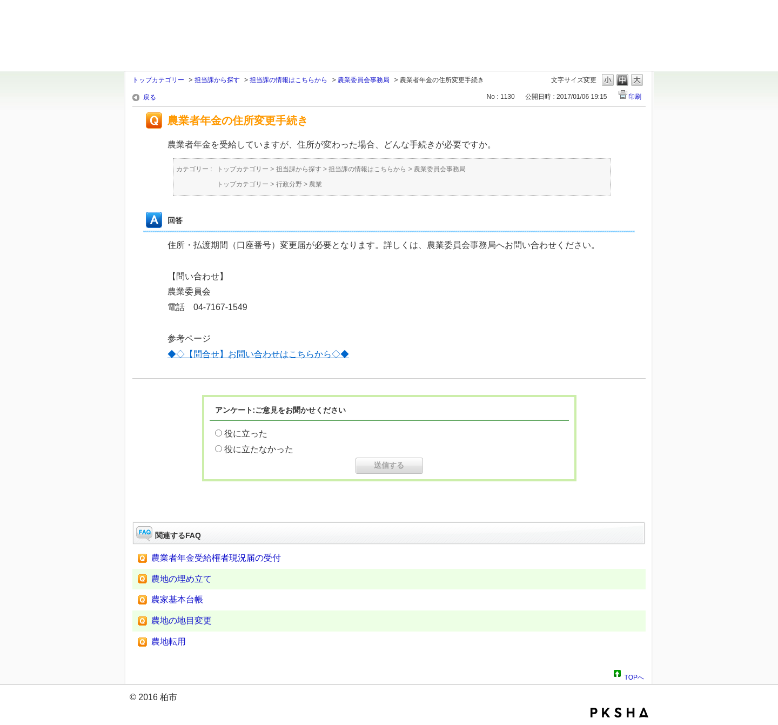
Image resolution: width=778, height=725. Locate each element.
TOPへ (634, 676)
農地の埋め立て (181, 578)
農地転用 (168, 641)
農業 (315, 184)
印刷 (634, 96)
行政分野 (289, 184)
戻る (149, 97)
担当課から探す (217, 80)
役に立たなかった (258, 449)
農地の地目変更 (181, 620)
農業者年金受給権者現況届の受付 (216, 557)
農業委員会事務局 (364, 80)
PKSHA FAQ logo (619, 713)
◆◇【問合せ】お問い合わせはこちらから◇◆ (258, 354)
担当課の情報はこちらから (288, 80)
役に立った (245, 433)
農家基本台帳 (177, 599)
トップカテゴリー (158, 80)
